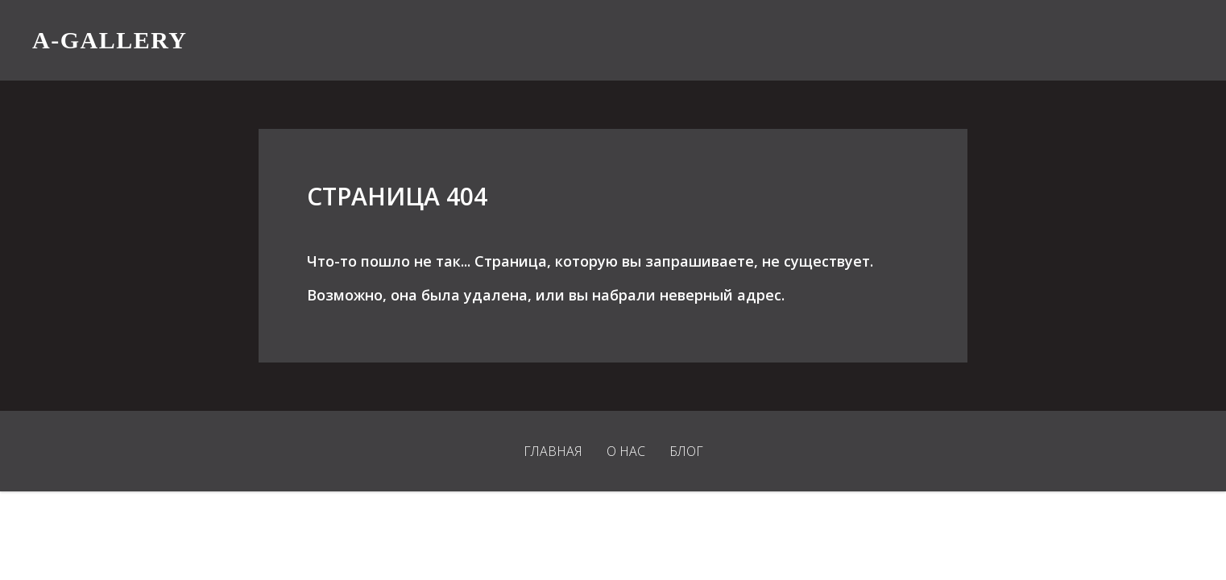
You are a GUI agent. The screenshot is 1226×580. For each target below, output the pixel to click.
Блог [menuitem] (686, 451)
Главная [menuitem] (553, 451)
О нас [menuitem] (626, 451)
